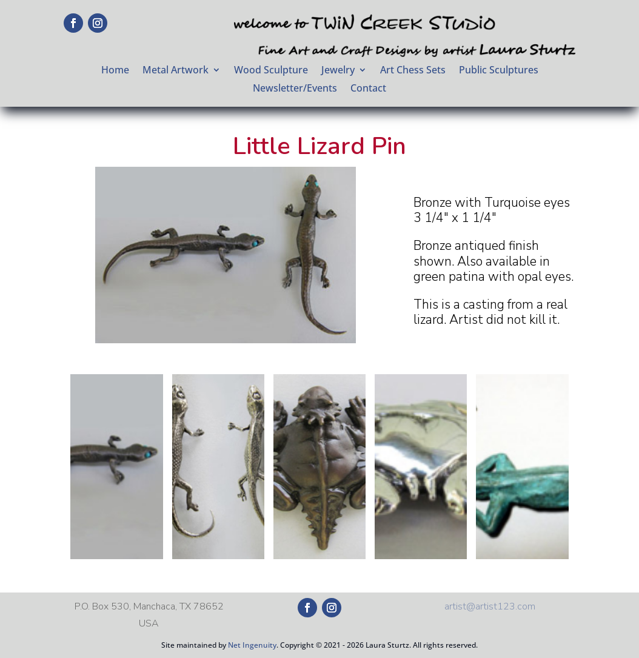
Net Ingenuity (252, 645)
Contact (368, 89)
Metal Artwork (175, 70)
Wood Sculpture (271, 70)
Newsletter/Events (295, 89)
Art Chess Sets (413, 70)
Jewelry (338, 70)
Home (115, 70)
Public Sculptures (498, 70)
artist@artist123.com (489, 606)
